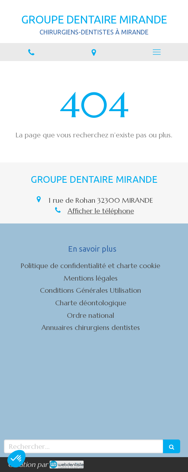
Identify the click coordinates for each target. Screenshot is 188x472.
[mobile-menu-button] (156, 52)
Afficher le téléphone (101, 210)
